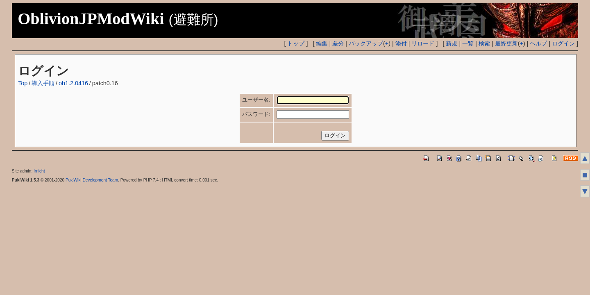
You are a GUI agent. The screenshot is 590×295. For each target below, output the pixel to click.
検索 (484, 43)
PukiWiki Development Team (92, 180)
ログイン (563, 43)
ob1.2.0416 (73, 83)
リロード (422, 43)
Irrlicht (39, 171)
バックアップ (366, 43)
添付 (401, 43)
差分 (338, 43)
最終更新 (506, 43)
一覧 (468, 43)
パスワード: (256, 114)
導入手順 (43, 83)
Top (22, 83)
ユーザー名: (256, 100)
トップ (295, 43)
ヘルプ (538, 43)
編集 (321, 43)
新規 (451, 43)
